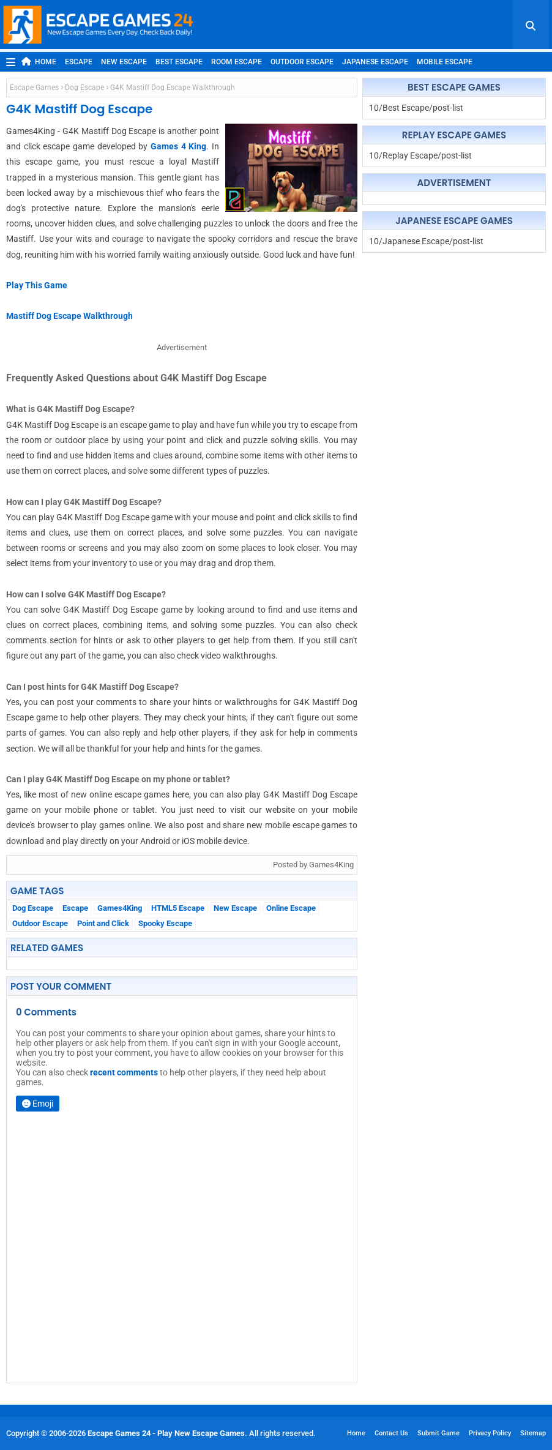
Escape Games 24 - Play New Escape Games (166, 1433)
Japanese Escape (375, 62)
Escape (78, 62)
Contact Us (391, 1433)
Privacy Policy (490, 1433)
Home (38, 61)
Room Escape (236, 62)
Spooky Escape (165, 923)
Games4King (119, 908)
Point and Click (103, 923)
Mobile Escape (444, 62)
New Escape (124, 62)
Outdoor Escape (302, 62)
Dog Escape (84, 87)
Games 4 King (178, 146)
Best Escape (179, 62)
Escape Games (34, 87)
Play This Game (36, 285)
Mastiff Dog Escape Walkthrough (69, 316)
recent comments (124, 1072)
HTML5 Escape (177, 908)
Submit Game (438, 1433)
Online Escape (291, 908)
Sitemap (533, 1433)
